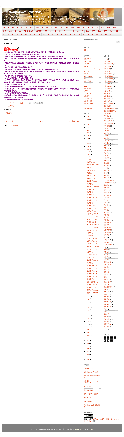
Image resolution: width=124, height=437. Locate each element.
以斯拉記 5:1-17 (92, 274)
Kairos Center (87, 61)
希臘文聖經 (87, 88)
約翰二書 (106, 215)
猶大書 (106, 267)
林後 (37, 28)
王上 (99, 31)
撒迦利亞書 (107, 306)
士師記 (106, 59)
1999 (87, 359)
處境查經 (106, 254)
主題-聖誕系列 (108, 113)
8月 (89, 299)
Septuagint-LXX (88, 83)
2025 (87, 119)
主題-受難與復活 (109, 76)
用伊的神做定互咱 (93, 165)
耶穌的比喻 (107, 227)
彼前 (102, 28)
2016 (87, 144)
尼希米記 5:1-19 (92, 241)
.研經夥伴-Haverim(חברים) (23, 12)
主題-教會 (107, 93)
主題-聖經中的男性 (110, 111)
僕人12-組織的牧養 (93, 186)
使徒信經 (106, 178)
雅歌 (105, 277)
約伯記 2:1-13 (91, 176)
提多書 (106, 259)
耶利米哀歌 (107, 222)
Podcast (106, 329)
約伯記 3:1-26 (91, 173)
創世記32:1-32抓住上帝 (91, 372)
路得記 (106, 294)
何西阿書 (106, 165)
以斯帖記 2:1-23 (92, 205)
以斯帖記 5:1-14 (92, 197)
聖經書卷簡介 (108, 287)
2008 (87, 335)
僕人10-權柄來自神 (93, 246)
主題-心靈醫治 (108, 64)
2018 (87, 138)
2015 (87, 146)
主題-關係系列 (108, 128)
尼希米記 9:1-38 (92, 230)
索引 (46, 31)
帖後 (67, 28)
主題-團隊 (107, 118)
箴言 (105, 309)
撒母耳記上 (107, 302)
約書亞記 (106, 207)
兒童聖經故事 (88, 108)
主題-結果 (107, 101)
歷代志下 (106, 314)
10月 (89, 157)
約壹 (114, 28)
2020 (87, 133)
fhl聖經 (86, 91)
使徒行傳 (106, 175)
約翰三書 (106, 217)
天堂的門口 (90, 159)
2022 (87, 127)
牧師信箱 (39, 31)
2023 (87, 124)
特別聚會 (106, 235)
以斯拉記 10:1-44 (92, 260)
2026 (87, 116)
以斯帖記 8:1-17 (92, 189)
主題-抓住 (107, 69)
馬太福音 (106, 240)
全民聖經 (86, 71)
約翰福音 (106, 220)
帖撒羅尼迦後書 (109, 183)
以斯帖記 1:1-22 (92, 208)
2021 (87, 130)
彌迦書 (106, 316)
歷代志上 (106, 311)
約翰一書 (106, 212)
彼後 (108, 28)
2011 (87, 327)
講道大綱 (106, 319)
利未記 (106, 168)
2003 (87, 349)
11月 (89, 154)
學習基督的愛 (91, 222)
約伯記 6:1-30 (91, 162)
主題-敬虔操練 (108, 103)
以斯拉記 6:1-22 (92, 271)
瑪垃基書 (106, 299)
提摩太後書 (107, 264)
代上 (111, 31)
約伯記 (106, 202)
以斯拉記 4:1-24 (92, 276)
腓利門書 (106, 272)
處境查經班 (87, 59)
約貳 (4, 31)
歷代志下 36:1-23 (92, 290)
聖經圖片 (86, 96)
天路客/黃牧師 (28, 31)
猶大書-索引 (87, 386)
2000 (87, 357)
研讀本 (86, 74)
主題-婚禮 (107, 91)
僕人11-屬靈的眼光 (93, 224)
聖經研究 (106, 284)
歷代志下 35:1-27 (92, 293)
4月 (89, 310)
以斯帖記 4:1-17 (92, 200)
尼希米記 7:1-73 (92, 235)
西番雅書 (106, 160)
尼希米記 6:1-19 (92, 238)
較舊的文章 (74, 121)
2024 (87, 122)
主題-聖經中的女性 (110, 108)
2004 (87, 346)
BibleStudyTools (88, 76)
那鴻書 (106, 173)
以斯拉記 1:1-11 (92, 287)
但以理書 (106, 163)
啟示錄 (106, 249)
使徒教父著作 (88, 81)
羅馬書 (106, 321)
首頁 (41, 121)
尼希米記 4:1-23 (92, 244)
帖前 (61, 28)
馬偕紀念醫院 (108, 245)
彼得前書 (106, 185)
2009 (87, 332)
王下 (105, 31)
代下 (116, 31)
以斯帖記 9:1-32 (92, 184)
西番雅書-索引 (88, 401)
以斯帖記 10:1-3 (92, 181)
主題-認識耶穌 (108, 121)
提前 (72, 28)
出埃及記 (106, 143)
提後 (78, 28)
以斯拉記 (106, 138)
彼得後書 (106, 188)
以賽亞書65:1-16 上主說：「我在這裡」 (92, 382)
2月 (89, 315)
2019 (87, 135)
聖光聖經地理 (88, 101)
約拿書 (106, 205)
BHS (85, 79)
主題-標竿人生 (108, 123)
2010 (87, 329)
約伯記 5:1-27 (91, 167)
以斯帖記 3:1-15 (92, 203)
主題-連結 (107, 96)
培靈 (105, 247)
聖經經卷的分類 (89, 390)
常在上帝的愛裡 (92, 219)
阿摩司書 (106, 192)
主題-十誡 (107, 61)
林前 (31, 28)
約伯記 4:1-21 (91, 170)
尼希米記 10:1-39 (92, 227)
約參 (10, 31)
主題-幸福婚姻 (108, 79)
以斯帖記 (11, 106)
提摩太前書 (107, 262)
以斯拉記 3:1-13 (92, 279)
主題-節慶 (107, 106)
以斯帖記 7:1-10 (92, 192)
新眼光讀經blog (88, 103)
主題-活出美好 (108, 86)
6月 (89, 304)
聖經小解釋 (107, 282)
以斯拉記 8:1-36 (92, 265)
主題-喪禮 (107, 98)
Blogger (92, 429)
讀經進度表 (107, 324)
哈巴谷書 (106, 197)
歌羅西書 (106, 297)
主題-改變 (107, 71)
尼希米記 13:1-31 (92, 211)
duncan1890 (78, 429)
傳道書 (106, 279)
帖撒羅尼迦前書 (109, 180)
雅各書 (106, 274)
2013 (87, 321)
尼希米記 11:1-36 (92, 216)
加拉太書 (106, 145)
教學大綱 (106, 252)
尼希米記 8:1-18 (92, 233)
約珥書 (106, 210)
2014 (87, 149)
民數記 (106, 150)
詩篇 (105, 289)
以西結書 (106, 133)
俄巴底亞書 (107, 195)
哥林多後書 (107, 232)
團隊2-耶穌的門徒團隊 (91, 394)
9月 (89, 296)
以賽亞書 (106, 140)
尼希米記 (106, 148)
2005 (87, 343)
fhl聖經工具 (87, 93)
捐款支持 (86, 50)
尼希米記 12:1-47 (92, 214)
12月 (89, 151)
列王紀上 (106, 155)
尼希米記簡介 (91, 257)
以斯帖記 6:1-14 (92, 195)
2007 (87, 338)
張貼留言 (9, 113)
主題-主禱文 (107, 66)
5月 (89, 307)
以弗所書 (106, 130)
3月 (89, 312)
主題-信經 (107, 83)
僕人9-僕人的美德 (92, 282)
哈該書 (106, 200)
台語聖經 (86, 64)
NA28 (85, 86)
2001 (87, 354)
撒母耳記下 (107, 304)
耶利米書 (106, 225)
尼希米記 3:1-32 (92, 249)
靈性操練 (106, 326)
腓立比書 (106, 269)
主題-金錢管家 (108, 81)
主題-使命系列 (108, 74)
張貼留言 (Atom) (13, 125)
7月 (89, 302)
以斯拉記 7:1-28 (92, 268)
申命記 (106, 153)
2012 (87, 324)
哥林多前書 (107, 230)
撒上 (87, 31)
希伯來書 (106, 170)
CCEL (85, 106)
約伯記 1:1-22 (91, 178)
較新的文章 (8, 121)
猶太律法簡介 (88, 397)
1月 (89, 318)
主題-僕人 (107, 116)
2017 (87, 141)
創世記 (106, 257)
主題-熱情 (107, 126)
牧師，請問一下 (109, 190)
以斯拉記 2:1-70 (92, 284)
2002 (87, 351)
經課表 (86, 66)
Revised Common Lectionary (92, 69)
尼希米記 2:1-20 (92, 252)
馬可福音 (106, 242)
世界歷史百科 (88, 98)
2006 (87, 340)
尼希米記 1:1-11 (92, 255)
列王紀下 (106, 158)
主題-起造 (107, 88)
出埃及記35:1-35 (89, 368)
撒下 (93, 31)
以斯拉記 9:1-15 (92, 263)
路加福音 (106, 292)
